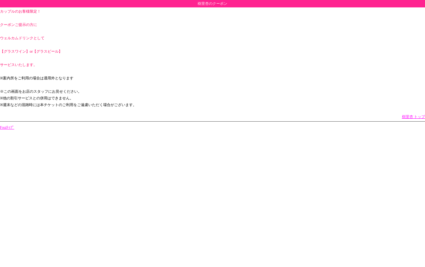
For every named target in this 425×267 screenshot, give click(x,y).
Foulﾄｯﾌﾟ (7, 127)
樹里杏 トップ (413, 117)
